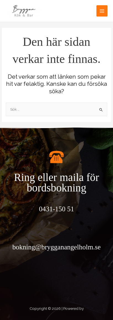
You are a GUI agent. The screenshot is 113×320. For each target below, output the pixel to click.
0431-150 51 (56, 209)
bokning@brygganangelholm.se (56, 247)
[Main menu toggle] (102, 11)
